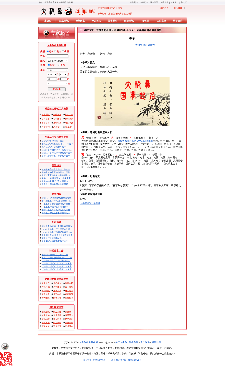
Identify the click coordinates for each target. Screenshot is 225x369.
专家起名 (144, 2)
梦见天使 (57, 322)
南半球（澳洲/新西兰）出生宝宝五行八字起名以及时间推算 (68, 178)
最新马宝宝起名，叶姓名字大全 (56, 156)
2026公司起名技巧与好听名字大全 (57, 232)
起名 (51, 51)
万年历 (145, 20)
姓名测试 (154, 2)
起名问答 (56, 194)
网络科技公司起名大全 (52, 238)
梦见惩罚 (57, 315)
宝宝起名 (56, 165)
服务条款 (133, 342)
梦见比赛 (46, 319)
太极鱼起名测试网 (56, 45)
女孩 (63, 65)
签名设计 (174, 2)
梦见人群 (46, 322)
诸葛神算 (69, 294)
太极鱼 (47, 20)
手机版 (184, 2)
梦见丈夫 (46, 326)
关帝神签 (57, 294)
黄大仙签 (46, 298)
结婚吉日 (69, 283)
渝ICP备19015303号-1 (94, 360)
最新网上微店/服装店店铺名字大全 (57, 235)
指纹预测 (69, 298)
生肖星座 (161, 20)
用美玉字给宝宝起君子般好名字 (56, 212)
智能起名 (134, 2)
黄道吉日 (46, 283)
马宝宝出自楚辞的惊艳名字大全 (56, 204)
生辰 (66, 51)
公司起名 (46, 119)
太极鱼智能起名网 (90, 203)
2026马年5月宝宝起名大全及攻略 (56, 198)
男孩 (52, 65)
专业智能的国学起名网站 (81, 11)
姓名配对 (112, 20)
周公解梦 (177, 20)
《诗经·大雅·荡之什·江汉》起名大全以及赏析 (62, 263)
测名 (59, 51)
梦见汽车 (69, 322)
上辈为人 (57, 290)
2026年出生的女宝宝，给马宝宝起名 (58, 150)
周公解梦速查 (56, 307)
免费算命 (164, 2)
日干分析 (69, 287)
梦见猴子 (57, 319)
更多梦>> (69, 326)
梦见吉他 (46, 315)
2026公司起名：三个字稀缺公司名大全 (59, 229)
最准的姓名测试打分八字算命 (55, 181)
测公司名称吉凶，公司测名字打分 (57, 226)
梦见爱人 (69, 315)
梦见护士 (57, 312)
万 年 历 (68, 127)
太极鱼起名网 (103, 30)
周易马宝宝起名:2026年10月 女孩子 (57, 144)
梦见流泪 (69, 319)
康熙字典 (57, 123)
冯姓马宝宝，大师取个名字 (54, 147)
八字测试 (57, 287)
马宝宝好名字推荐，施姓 (53, 141)
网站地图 (156, 342)
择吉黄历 (46, 127)
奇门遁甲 (69, 290)
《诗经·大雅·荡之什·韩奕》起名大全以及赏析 (62, 266)
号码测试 (69, 123)
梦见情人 (46, 312)
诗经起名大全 (56, 250)
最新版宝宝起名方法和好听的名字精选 (59, 175)
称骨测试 (46, 290)
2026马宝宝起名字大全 (56, 137)
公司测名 (57, 119)
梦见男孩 (57, 326)
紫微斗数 (46, 294)
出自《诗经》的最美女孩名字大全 (57, 257)
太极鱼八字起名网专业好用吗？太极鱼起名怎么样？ (65, 184)
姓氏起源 (46, 287)
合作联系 (145, 342)
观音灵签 (57, 298)
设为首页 (164, 8)
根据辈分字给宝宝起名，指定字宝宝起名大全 (62, 169)
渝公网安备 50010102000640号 (125, 360)
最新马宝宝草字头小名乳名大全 (56, 210)
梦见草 (68, 312)
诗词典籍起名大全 (124, 30)
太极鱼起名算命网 (145, 45)
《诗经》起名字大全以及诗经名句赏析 (59, 260)
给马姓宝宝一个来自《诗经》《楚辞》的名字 (62, 201)
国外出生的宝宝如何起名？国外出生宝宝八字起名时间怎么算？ (70, 172)
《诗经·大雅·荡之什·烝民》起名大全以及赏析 (62, 269)
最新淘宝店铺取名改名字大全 (55, 241)
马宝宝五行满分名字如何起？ (55, 207)
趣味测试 (129, 20)
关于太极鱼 (121, 342)
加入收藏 (177, 8)
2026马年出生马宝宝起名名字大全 (57, 153)
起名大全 (69, 114)
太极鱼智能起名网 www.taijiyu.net (135, 140)
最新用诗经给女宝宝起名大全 (55, 254)
